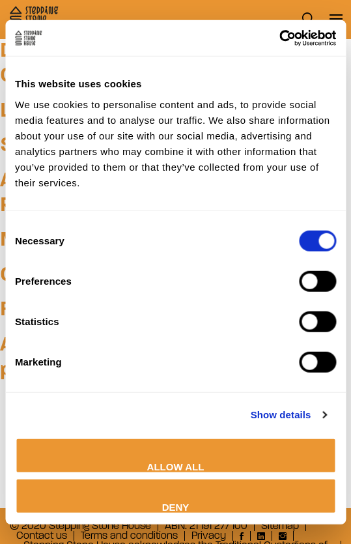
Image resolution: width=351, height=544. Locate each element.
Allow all (175, 466)
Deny (176, 507)
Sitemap (280, 526)
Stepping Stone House (34, 19)
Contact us (41, 536)
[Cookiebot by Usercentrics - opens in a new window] (279, 37)
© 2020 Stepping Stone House (80, 526)
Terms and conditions (129, 536)
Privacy (208, 536)
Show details (281, 414)
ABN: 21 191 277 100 (206, 526)
